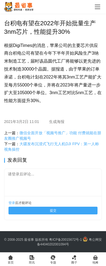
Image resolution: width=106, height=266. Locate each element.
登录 (11, 203)
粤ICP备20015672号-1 (65, 240)
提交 (53, 210)
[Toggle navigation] (97, 7)
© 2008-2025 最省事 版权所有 (26, 240)
